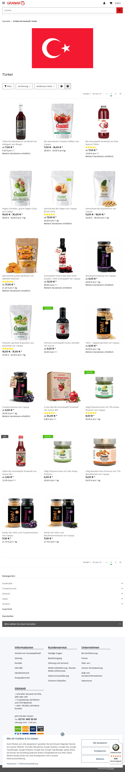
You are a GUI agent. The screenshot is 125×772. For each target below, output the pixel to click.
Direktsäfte (7, 583)
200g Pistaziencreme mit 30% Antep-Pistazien (61, 472)
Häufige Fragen (55, 653)
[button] (104, 3)
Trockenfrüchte (9, 588)
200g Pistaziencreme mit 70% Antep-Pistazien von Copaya (103, 408)
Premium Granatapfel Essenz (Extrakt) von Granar (61, 344)
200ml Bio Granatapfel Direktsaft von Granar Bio (19, 472)
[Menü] (120, 744)
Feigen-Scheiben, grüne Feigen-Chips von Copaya (19, 210)
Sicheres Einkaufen (57, 680)
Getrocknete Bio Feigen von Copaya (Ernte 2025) (60, 210)
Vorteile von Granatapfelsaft (28, 653)
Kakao (5, 598)
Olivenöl (6, 593)
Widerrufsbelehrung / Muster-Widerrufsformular (62, 669)
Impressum (86, 680)
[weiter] (120, 93)
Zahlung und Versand (58, 663)
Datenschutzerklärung (58, 675)
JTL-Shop (110, 768)
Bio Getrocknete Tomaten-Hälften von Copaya (61, 143)
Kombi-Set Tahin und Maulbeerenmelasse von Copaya (59, 534)
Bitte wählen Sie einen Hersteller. (20, 624)
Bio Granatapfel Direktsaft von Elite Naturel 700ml (102, 143)
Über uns (85, 663)
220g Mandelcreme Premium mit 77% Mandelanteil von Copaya (103, 472)
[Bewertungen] (91, 147)
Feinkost (6, 604)
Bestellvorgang (55, 658)
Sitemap (18, 658)
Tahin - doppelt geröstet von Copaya (102, 342)
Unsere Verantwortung (92, 668)
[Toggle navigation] (3, 1)
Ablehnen (100, 759)
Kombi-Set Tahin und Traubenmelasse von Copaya (20, 534)
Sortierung (23, 86)
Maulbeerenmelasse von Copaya (101, 275)
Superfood (7, 609)
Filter (8, 86)
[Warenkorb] (115, 3)
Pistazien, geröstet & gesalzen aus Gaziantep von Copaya (18, 344)
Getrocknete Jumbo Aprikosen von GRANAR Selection (18, 277)
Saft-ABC (19, 668)
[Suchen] (59, 10)
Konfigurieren (100, 751)
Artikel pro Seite (44, 86)
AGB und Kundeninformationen (91, 674)
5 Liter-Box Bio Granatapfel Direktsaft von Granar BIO (61, 408)
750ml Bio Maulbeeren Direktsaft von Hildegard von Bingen (19, 143)
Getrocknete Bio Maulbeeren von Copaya (101, 210)
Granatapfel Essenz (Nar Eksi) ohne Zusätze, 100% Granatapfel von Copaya (62, 277)
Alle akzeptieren (100, 743)
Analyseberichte (22, 677)
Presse (84, 658)
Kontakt (18, 663)
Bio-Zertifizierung (89, 653)
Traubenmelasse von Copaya (15, 407)
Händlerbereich (22, 673)
